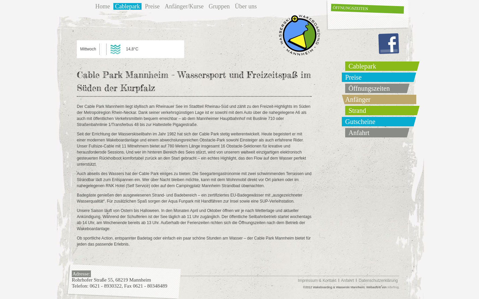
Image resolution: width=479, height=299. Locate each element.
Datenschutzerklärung (378, 280)
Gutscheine (360, 121)
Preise (152, 6)
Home (102, 6)
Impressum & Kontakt (317, 280)
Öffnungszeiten (350, 8)
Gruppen (219, 6)
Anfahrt (359, 132)
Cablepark (127, 6)
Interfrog (393, 287)
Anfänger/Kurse (184, 6)
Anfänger (358, 99)
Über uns (246, 6)
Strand (357, 110)
